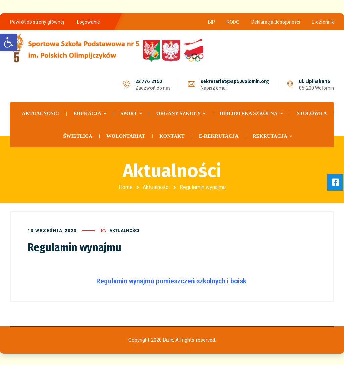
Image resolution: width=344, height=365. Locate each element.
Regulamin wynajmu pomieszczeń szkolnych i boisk (172, 280)
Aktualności (156, 187)
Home (126, 187)
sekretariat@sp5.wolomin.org (235, 82)
